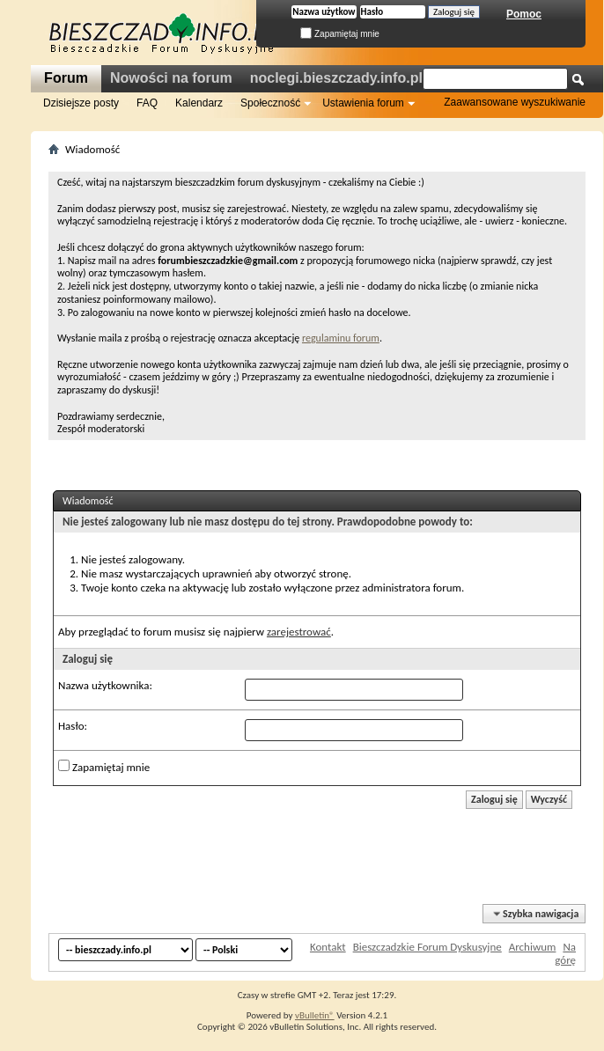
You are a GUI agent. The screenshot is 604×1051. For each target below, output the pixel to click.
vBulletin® (315, 1015)
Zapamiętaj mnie (339, 34)
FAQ (147, 103)
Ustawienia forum (363, 103)
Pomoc (523, 14)
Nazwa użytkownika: (105, 685)
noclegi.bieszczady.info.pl (336, 77)
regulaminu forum (340, 338)
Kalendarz (199, 103)
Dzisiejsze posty (81, 103)
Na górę (565, 953)
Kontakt (328, 946)
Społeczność (270, 103)
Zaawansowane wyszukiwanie (515, 102)
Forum (66, 77)
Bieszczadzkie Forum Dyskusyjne (427, 946)
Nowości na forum (171, 77)
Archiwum (532, 946)
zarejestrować (299, 631)
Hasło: (72, 725)
